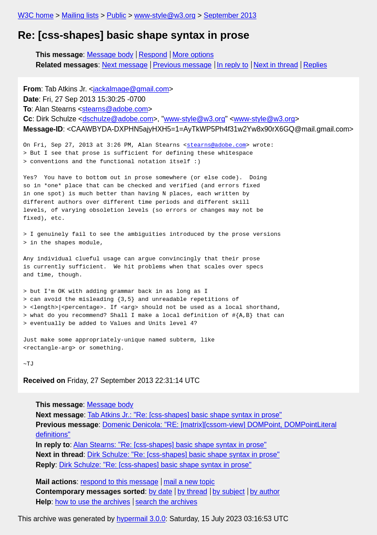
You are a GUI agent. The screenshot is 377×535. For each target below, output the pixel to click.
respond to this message (119, 482)
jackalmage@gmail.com (131, 89)
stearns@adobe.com (115, 109)
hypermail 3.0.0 (140, 519)
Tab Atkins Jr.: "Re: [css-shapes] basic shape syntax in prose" (184, 415)
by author (265, 491)
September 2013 (229, 15)
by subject (228, 491)
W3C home (36, 15)
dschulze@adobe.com (118, 119)
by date (160, 491)
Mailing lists (80, 15)
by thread (192, 491)
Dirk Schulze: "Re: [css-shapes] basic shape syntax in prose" (183, 454)
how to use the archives (92, 502)
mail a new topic (189, 482)
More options (193, 54)
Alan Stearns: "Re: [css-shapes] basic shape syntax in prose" (169, 445)
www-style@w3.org (164, 15)
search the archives (167, 502)
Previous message (182, 65)
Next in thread (275, 65)
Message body (110, 54)
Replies (315, 65)
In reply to (232, 65)
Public (116, 15)
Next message (125, 65)
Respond (153, 54)
